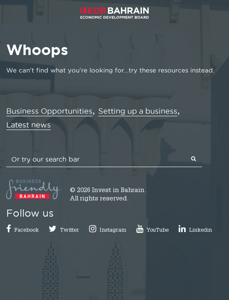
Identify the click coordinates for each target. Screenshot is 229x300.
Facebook (26, 230)
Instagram (113, 230)
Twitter (69, 230)
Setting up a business (137, 111)
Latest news (28, 125)
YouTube (158, 230)
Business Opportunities (49, 111)
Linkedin (200, 230)
